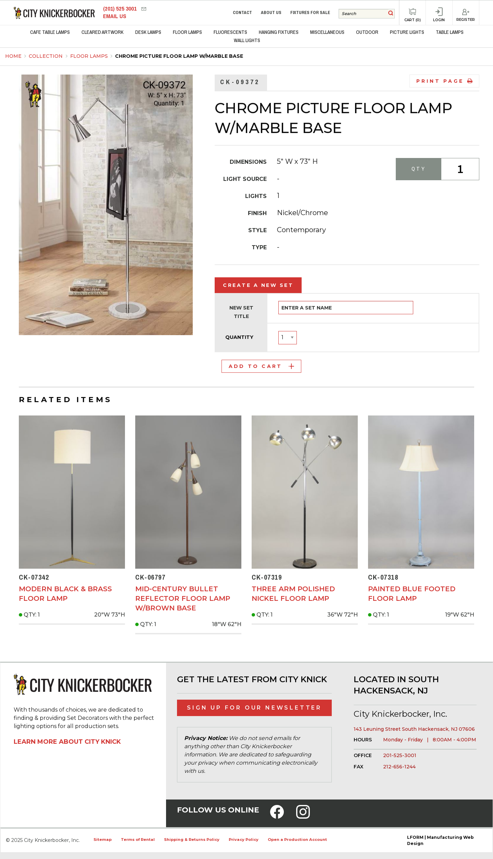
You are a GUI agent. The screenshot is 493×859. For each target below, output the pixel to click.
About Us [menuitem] (271, 12)
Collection (46, 56)
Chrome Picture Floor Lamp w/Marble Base (179, 56)
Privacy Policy (243, 839)
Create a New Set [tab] (258, 285)
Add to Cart (261, 366)
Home (13, 56)
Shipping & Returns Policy (191, 839)
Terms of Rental (138, 839)
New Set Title (241, 312)
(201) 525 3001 (120, 8)
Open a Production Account (297, 839)
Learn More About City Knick (67, 741)
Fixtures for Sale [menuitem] (310, 12)
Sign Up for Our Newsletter (254, 707)
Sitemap (102, 839)
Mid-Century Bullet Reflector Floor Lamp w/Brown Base (182, 598)
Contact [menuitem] (242, 12)
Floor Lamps (89, 56)
